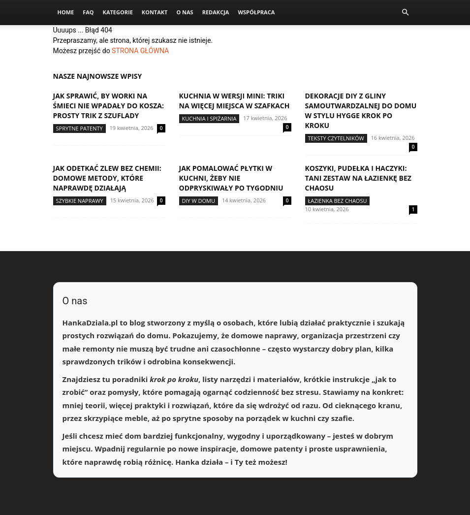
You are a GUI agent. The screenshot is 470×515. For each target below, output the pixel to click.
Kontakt (155, 12)
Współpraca (256, 12)
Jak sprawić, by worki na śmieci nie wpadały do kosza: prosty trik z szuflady (108, 105)
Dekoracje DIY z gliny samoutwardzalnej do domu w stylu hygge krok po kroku (361, 110)
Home (66, 12)
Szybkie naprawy (79, 200)
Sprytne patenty (79, 128)
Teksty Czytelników (336, 138)
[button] (405, 12)
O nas (184, 12)
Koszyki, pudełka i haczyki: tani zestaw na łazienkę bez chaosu (358, 178)
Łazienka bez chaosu (337, 200)
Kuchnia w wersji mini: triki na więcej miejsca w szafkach (234, 100)
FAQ (88, 12)
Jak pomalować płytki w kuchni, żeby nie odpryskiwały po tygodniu (231, 178)
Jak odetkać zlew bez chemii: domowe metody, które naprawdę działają (107, 178)
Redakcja (215, 12)
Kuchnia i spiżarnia (209, 118)
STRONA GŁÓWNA (140, 51)
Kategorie (118, 12)
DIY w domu (199, 200)
